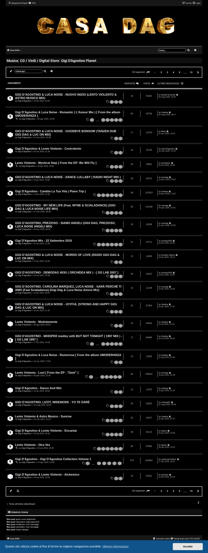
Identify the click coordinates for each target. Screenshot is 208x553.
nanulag (164, 177)
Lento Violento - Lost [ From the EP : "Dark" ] (46, 372)
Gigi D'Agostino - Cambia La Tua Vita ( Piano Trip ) (50, 191)
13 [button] (191, 72)
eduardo (164, 475)
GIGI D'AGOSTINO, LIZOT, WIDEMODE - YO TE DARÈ (52, 402)
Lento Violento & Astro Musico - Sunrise (43, 416)
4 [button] (173, 72)
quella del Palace (168, 459)
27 (115, 463)
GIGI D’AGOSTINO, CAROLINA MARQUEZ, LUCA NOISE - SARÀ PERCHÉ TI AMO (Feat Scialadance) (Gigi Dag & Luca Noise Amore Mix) (68, 288)
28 (120, 463)
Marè (163, 131)
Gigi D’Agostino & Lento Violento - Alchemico (47, 474)
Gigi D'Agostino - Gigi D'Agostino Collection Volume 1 (53, 459)
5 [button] (179, 72)
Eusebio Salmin (168, 255)
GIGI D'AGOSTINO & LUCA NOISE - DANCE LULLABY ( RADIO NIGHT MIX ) (68, 177)
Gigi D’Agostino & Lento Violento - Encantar (46, 430)
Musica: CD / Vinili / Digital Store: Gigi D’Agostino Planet (51, 60)
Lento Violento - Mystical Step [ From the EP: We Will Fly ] (55, 162)
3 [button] (167, 72)
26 (109, 463)
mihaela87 (165, 402)
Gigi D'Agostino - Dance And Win (38, 388)
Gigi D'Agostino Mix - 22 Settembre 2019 (43, 240)
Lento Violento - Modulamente (36, 321)
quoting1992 (166, 241)
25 (104, 463)
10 (120, 377)
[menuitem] (32, 3)
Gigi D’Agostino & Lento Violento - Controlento (48, 148)
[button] (148, 72)
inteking (164, 388)
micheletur (165, 163)
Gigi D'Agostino (24, 101)
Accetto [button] (188, 546)
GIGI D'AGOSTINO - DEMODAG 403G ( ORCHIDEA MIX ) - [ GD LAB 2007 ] (66, 272)
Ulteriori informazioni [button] (115, 546)
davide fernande (168, 95)
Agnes (164, 431)
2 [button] (161, 72)
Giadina (164, 112)
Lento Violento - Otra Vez (32, 444)
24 (99, 463)
